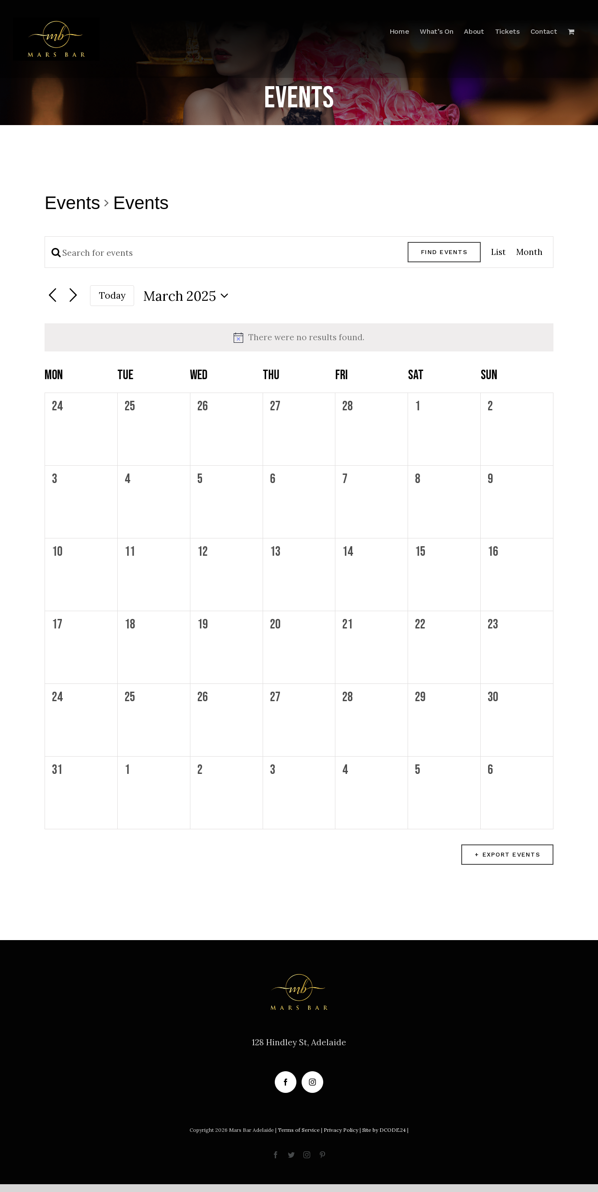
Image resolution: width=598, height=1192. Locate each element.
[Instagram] (312, 1082)
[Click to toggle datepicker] (188, 296)
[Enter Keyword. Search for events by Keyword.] (226, 252)
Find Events (444, 251)
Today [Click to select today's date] (112, 295)
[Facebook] (285, 1082)
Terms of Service (299, 1130)
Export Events (511, 854)
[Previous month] (52, 295)
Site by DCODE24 (384, 1130)
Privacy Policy (341, 1130)
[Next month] (73, 295)
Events (72, 203)
